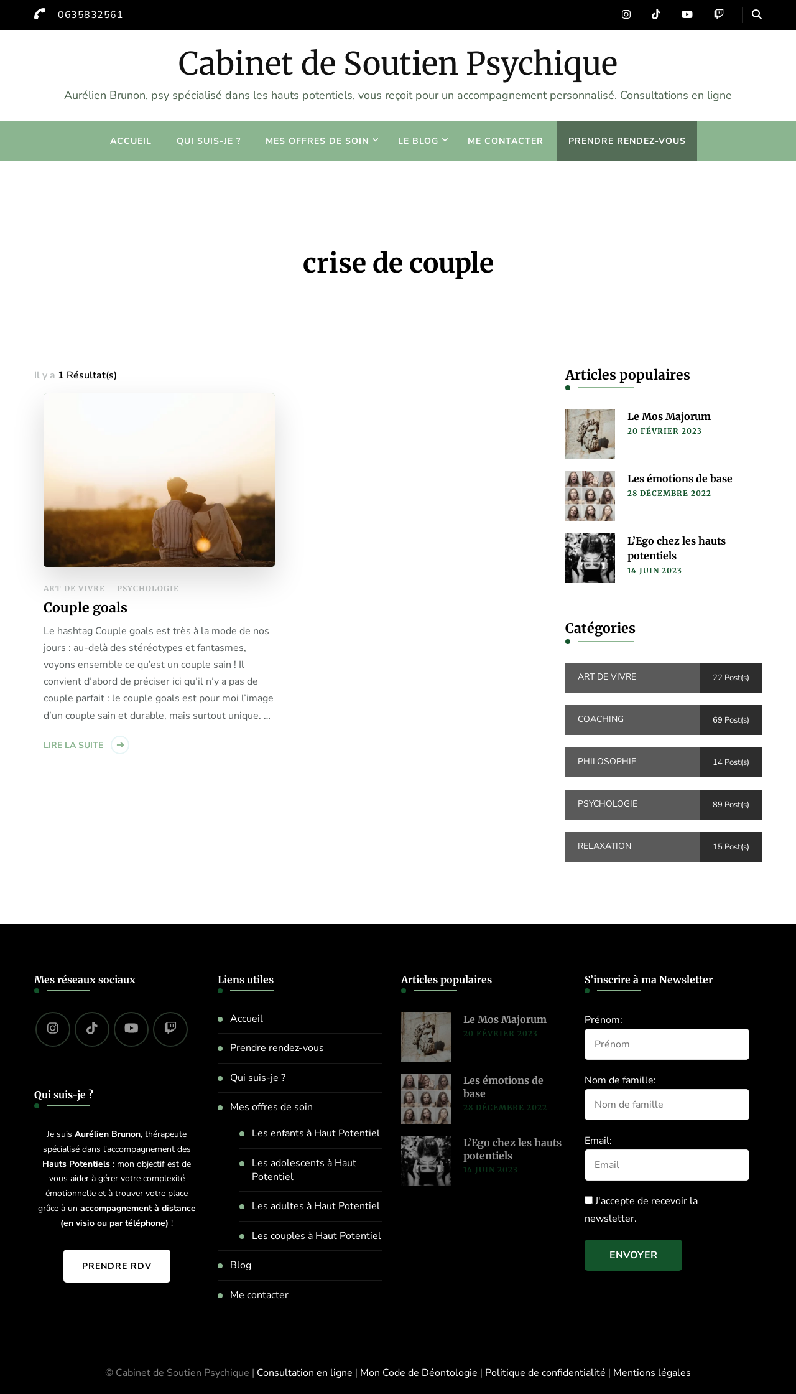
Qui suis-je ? (209, 141)
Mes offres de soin (317, 141)
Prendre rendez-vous (627, 141)
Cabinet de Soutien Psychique (398, 63)
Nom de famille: (620, 1080)
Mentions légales (652, 1373)
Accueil (131, 141)
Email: (598, 1141)
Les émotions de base (680, 478)
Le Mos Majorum (669, 416)
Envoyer (633, 1255)
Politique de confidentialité (545, 1373)
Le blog (418, 141)
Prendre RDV (117, 1266)
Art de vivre (74, 588)
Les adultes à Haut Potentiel (316, 1206)
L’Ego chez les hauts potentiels (676, 548)
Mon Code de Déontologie (419, 1373)
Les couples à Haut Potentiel (316, 1236)
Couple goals (85, 607)
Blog (240, 1265)
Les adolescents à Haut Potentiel (304, 1170)
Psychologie (148, 588)
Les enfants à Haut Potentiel (316, 1133)
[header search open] (757, 15)
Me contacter (506, 141)
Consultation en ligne (305, 1373)
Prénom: (603, 1020)
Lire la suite (73, 745)
